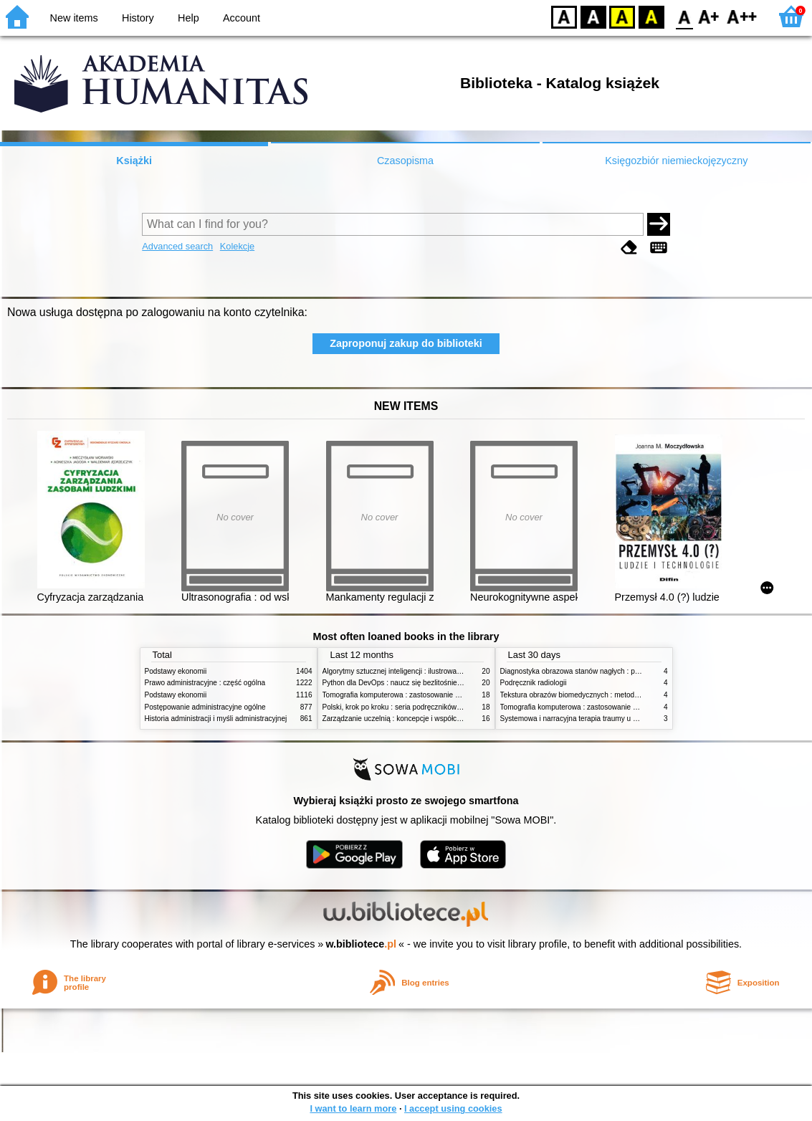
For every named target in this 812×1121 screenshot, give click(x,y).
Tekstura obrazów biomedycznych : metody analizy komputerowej (605, 695)
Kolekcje (237, 246)
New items (74, 18)
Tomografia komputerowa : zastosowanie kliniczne (403, 695)
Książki (134, 160)
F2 (742, 16)
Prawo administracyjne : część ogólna (205, 683)
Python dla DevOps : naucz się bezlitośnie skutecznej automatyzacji (431, 683)
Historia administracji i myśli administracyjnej (216, 718)
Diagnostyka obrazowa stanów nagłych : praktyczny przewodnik (602, 671)
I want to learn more (353, 1108)
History (138, 18)
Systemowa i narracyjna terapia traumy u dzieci (575, 718)
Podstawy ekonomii (176, 671)
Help (188, 18)
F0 (684, 16)
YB (621, 16)
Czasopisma (405, 160)
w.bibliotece (360, 944)
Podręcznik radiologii (533, 683)
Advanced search (177, 246)
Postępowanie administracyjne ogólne (205, 707)
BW (593, 16)
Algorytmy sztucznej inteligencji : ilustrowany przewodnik (413, 671)
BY (651, 16)
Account (241, 18)
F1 (709, 16)
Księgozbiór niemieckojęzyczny (676, 160)
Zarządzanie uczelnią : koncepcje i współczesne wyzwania (416, 718)
